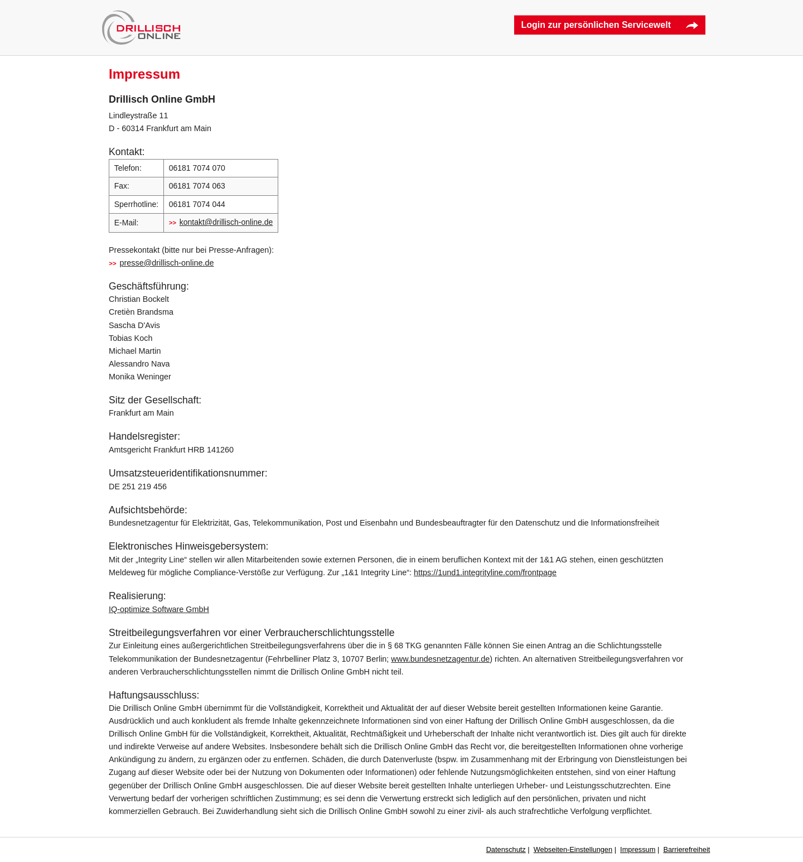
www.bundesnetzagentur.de (440, 658)
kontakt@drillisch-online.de (226, 222)
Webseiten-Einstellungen (573, 849)
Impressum (637, 849)
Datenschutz (506, 849)
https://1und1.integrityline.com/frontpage (485, 572)
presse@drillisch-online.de (166, 262)
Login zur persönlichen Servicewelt (596, 25)
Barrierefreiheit (686, 849)
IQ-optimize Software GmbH (159, 609)
